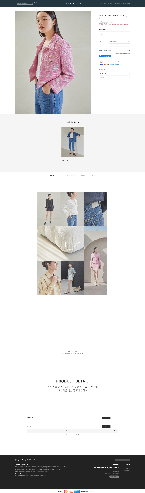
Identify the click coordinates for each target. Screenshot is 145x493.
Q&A (93, 175)
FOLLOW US (118, 459)
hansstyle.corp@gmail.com (42, 471)
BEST (22, 9)
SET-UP (102, 9)
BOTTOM (86, 9)
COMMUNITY (118, 3)
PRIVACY (128, 468)
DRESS (94, 9)
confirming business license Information (41, 467)
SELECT (63, 9)
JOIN (105, 3)
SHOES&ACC (111, 9)
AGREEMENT (127, 470)
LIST (114, 418)
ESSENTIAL (54, 9)
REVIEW (83, 175)
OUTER (71, 9)
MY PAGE (110, 3)
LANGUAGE (126, 3)
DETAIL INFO (54, 175)
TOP (78, 9)
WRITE (106, 418)
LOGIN (100, 3)
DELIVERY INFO (69, 175)
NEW (29, 9)
